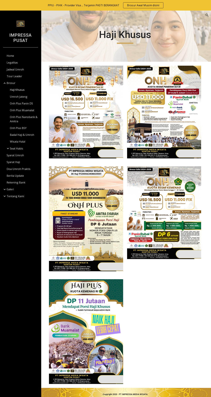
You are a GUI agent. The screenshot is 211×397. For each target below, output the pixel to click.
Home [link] (10, 56)
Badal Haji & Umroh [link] (22, 135)
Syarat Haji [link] (13, 162)
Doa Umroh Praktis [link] (18, 169)
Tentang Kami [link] (15, 196)
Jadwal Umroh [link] (15, 69)
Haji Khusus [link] (17, 90)
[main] (126, 36)
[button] (207, 15)
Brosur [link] (11, 83)
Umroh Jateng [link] (18, 97)
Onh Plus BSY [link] (18, 128)
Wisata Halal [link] (17, 141)
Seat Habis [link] (16, 148)
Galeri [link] (10, 189)
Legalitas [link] (12, 62)
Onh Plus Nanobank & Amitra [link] (23, 119)
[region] (105, 5)
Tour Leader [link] (14, 76)
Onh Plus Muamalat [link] (22, 110)
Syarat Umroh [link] (15, 155)
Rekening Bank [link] (16, 182)
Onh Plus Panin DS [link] (21, 103)
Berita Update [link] (15, 176)
